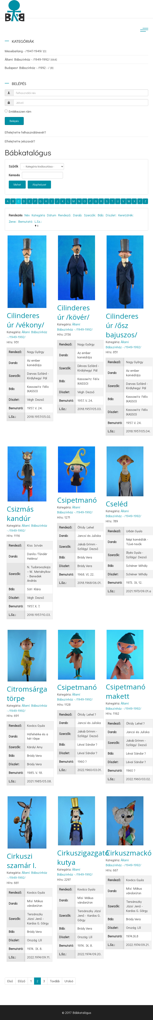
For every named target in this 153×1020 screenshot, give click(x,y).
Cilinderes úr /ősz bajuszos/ (122, 325)
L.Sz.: (38, 221)
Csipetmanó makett (125, 691)
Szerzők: (90, 215)
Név (27, 215)
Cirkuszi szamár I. (21, 860)
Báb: (101, 215)
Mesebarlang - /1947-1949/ (25, 51)
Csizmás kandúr (20, 513)
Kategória (38, 215)
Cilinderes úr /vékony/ (25, 320)
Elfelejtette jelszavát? (20, 141)
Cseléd (117, 503)
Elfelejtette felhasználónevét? (25, 132)
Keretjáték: (125, 215)
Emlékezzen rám (18, 111)
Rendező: (64, 215)
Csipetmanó (77, 500)
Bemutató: (25, 221)
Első (10, 981)
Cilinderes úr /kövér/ (73, 312)
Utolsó (69, 981)
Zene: (12, 221)
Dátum (51, 215)
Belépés (14, 121)
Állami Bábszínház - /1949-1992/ (31, 59)
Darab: (77, 215)
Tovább (55, 981)
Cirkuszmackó (129, 852)
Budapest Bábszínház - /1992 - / (29, 68)
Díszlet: (111, 215)
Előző (21, 981)
